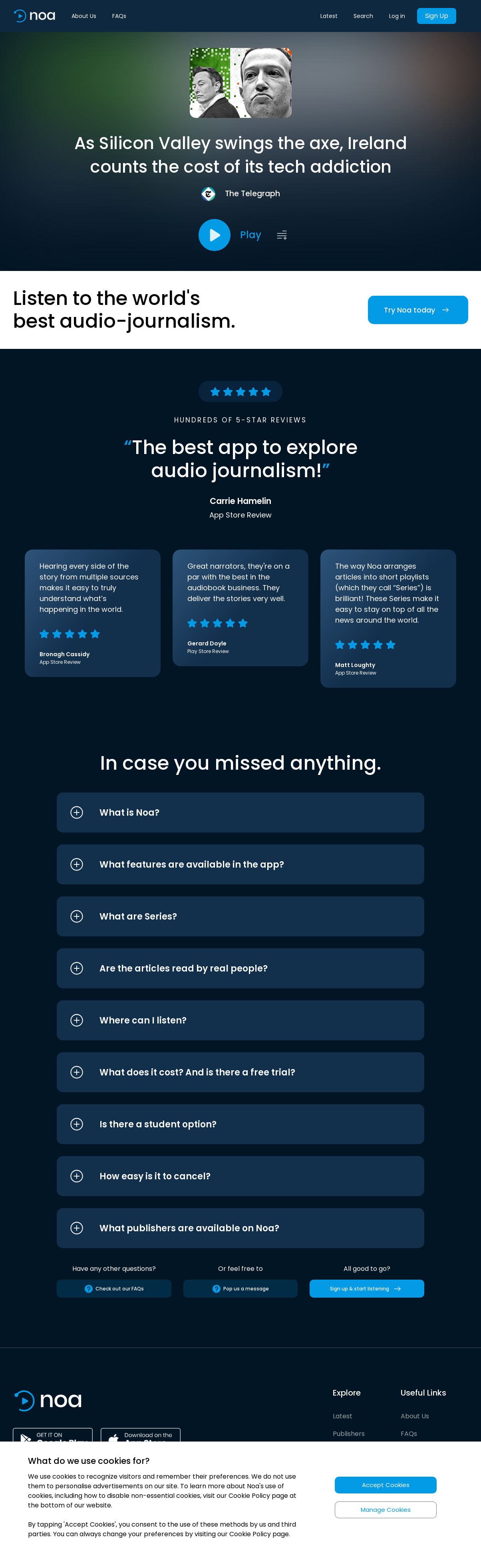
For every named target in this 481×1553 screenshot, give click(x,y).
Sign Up (436, 15)
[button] (225, 812)
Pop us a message (240, 1289)
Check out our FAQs (114, 1289)
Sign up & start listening (367, 1288)
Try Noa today (418, 310)
